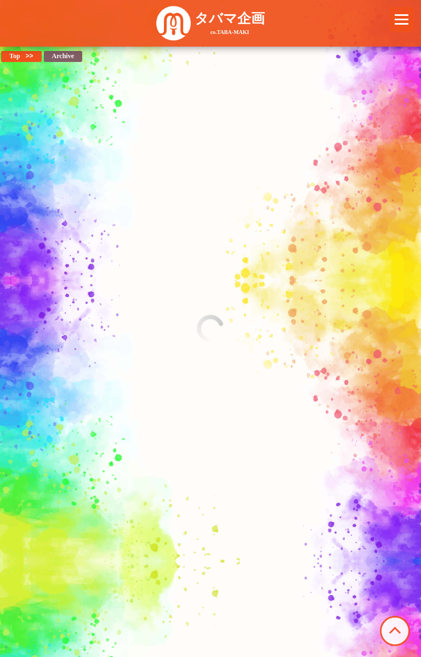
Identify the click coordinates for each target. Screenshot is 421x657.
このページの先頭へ (395, 631)
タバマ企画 (230, 23)
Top (14, 56)
